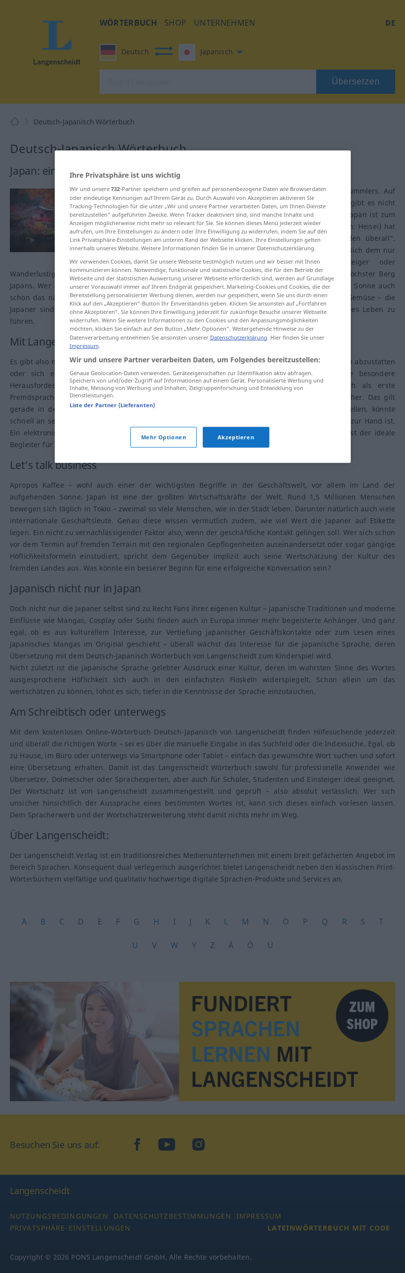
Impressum (84, 345)
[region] (203, 307)
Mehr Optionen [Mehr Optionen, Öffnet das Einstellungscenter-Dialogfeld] (163, 436)
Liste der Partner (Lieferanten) (112, 405)
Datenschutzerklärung (238, 337)
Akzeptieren (236, 436)
